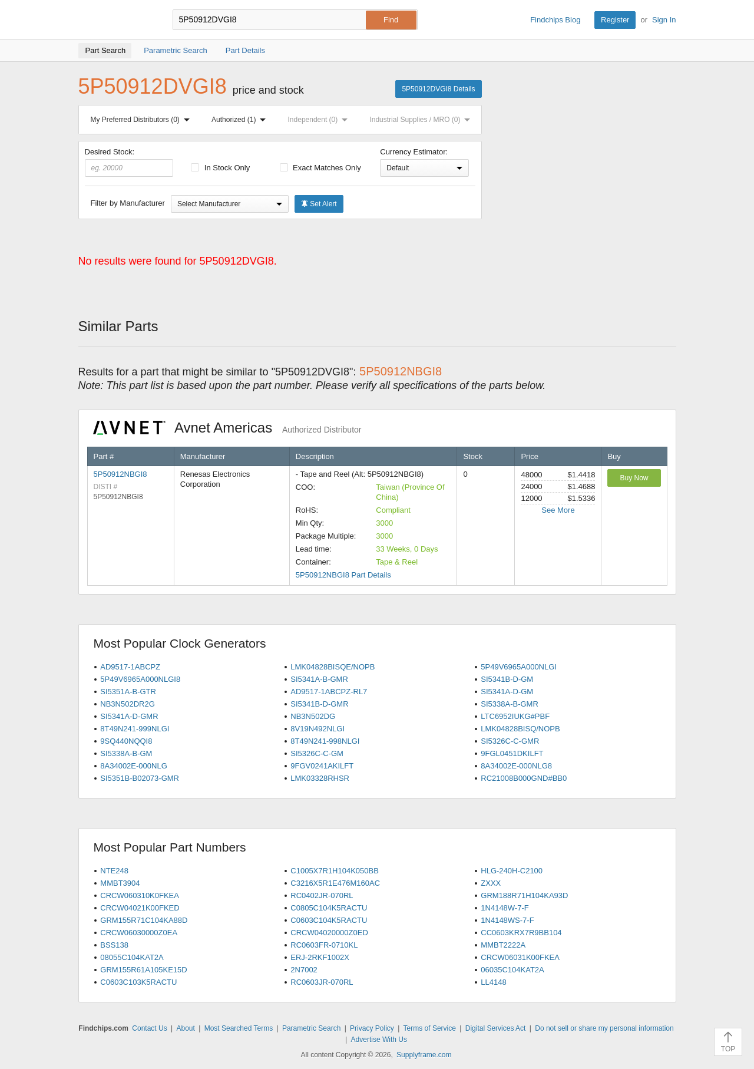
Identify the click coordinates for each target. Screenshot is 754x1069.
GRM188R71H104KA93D (524, 895)
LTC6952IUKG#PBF (515, 716)
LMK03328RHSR (319, 778)
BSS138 (114, 945)
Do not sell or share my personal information (604, 1028)
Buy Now (634, 478)
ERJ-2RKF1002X (319, 957)
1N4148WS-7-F (507, 920)
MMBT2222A (503, 945)
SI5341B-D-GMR (319, 704)
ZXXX (491, 883)
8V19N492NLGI (317, 728)
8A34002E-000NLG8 (516, 765)
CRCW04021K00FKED (139, 907)
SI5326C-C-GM (316, 753)
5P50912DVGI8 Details (438, 89)
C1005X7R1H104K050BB (334, 870)
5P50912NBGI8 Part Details (343, 574)
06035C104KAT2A (512, 969)
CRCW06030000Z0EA (138, 932)
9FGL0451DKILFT (512, 753)
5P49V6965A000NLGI (519, 666)
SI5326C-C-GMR (510, 741)
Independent (320, 119)
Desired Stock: (129, 162)
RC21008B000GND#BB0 (524, 778)
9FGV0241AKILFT (321, 765)
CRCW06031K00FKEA (520, 957)
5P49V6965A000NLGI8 (140, 679)
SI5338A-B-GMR (509, 704)
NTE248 (114, 870)
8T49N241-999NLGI (134, 728)
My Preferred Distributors (142, 119)
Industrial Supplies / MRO (422, 119)
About (185, 1028)
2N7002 (304, 969)
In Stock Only (220, 167)
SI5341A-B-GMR (319, 679)
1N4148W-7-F (504, 907)
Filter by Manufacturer (128, 203)
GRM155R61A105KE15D (143, 969)
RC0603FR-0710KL (324, 945)
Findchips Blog (555, 19)
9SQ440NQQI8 (126, 741)
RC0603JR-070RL (321, 982)
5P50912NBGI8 (120, 474)
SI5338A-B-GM (126, 753)
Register (615, 19)
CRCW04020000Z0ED (329, 932)
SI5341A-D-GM (507, 691)
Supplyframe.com (423, 1055)
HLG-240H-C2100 (512, 870)
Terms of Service (430, 1028)
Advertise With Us (379, 1039)
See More (557, 510)
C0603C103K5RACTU (138, 982)
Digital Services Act (495, 1028)
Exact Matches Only (320, 167)
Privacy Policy (372, 1028)
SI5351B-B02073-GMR (139, 778)
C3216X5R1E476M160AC (335, 883)
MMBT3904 (120, 883)
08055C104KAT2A (131, 957)
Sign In (664, 19)
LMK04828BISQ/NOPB (520, 728)
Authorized (240, 119)
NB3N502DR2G (127, 704)
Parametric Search (311, 1028)
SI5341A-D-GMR (129, 716)
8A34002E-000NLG (133, 765)
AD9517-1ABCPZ (130, 666)
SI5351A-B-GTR (128, 691)
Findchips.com (116, 20)
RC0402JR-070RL (321, 895)
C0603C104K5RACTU (328, 920)
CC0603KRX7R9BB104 (521, 932)
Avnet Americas (227, 427)
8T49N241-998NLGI (324, 741)
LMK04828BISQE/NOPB (332, 666)
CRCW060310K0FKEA (139, 895)
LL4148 (493, 982)
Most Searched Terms (238, 1028)
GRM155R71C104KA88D (143, 920)
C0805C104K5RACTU (328, 907)
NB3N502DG (312, 716)
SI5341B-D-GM (507, 679)
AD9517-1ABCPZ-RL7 (328, 691)
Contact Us (149, 1028)
